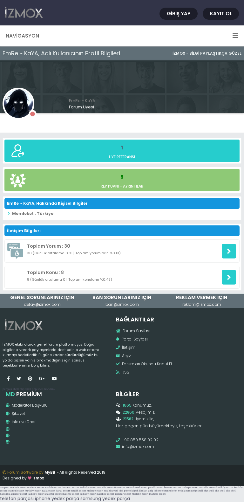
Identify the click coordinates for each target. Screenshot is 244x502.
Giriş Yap (179, 13)
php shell (25, 389)
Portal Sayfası (132, 339)
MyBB (49, 472)
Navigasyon (122, 35)
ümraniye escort (123, 487)
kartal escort (140, 487)
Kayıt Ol (221, 13)
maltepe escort (35, 487)
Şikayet (15, 413)
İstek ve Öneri (21, 421)
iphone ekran (161, 490)
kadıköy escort (88, 487)
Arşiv (123, 355)
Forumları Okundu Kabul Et (144, 364)
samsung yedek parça (105, 498)
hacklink (49, 389)
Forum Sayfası (133, 331)
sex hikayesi (111, 490)
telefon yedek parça (180, 490)
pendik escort (155, 487)
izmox (38, 478)
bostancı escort (70, 487)
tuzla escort (48, 490)
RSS (122, 372)
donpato (4, 487)
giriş (150, 490)
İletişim (125, 347)
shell (16, 389)
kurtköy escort (33, 490)
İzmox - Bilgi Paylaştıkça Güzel (207, 53)
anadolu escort (18, 487)
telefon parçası (17, 498)
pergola (7, 389)
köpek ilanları (139, 490)
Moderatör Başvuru (27, 405)
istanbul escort (16, 490)
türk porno (125, 490)
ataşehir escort (105, 487)
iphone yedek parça (57, 498)
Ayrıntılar (133, 186)
